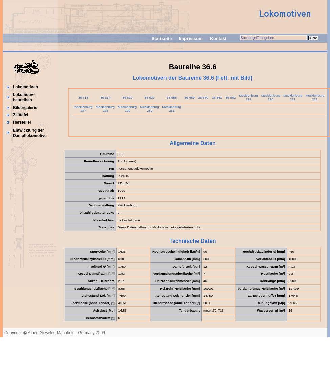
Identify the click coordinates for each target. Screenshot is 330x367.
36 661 (217, 97)
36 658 (172, 97)
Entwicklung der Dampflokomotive (30, 133)
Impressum (191, 38)
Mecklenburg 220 (270, 97)
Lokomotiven (25, 87)
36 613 (83, 97)
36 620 (150, 97)
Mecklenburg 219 (248, 97)
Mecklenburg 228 (105, 108)
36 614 (105, 97)
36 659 (189, 97)
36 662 (230, 97)
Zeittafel (20, 115)
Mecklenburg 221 (292, 97)
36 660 (203, 97)
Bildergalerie (25, 107)
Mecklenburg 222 (314, 97)
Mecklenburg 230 (149, 108)
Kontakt (218, 38)
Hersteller (22, 122)
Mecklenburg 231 (171, 108)
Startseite (161, 38)
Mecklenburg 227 (83, 108)
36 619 (128, 97)
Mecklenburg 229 (127, 108)
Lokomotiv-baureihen (24, 97)
